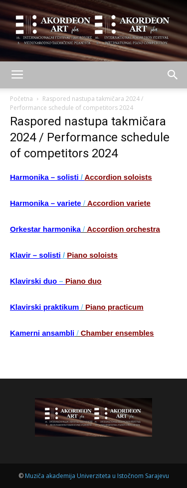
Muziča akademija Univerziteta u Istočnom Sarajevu (97, 476)
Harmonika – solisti (44, 177)
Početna (21, 98)
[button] (173, 74)
